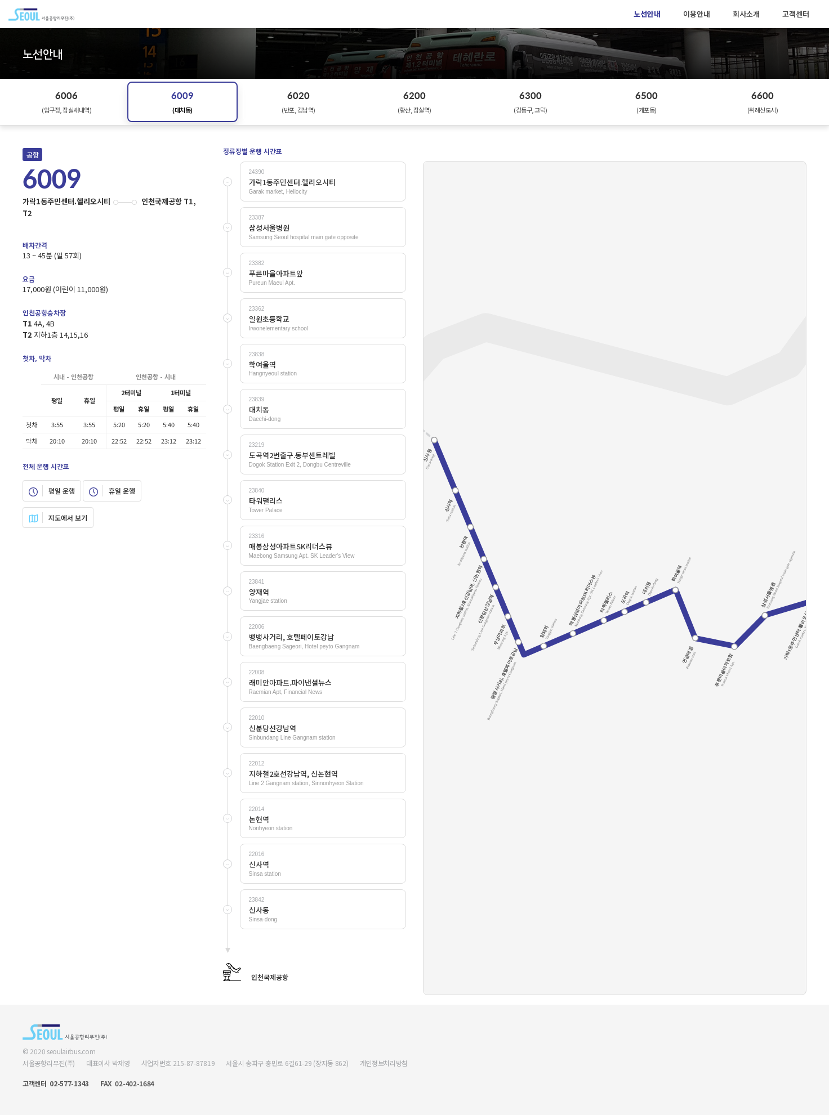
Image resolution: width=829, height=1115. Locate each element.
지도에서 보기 (58, 517)
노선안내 (647, 13)
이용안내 (696, 13)
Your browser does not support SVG (615, 578)
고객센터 (795, 13)
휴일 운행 (112, 490)
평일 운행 (52, 490)
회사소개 (746, 13)
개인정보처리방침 (384, 1063)
